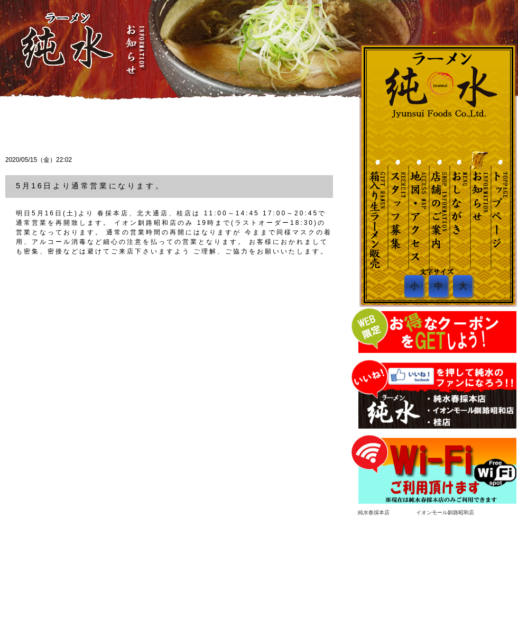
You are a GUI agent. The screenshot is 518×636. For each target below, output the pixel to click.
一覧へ (312, 121)
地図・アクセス (418, 209)
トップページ (232, 564)
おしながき (458, 209)
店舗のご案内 (438, 209)
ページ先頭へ (502, 551)
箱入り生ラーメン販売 (449, 564)
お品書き (292, 564)
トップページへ (498, 209)
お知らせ (478, 209)
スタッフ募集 (397, 209)
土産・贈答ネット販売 (377, 209)
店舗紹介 (319, 564)
